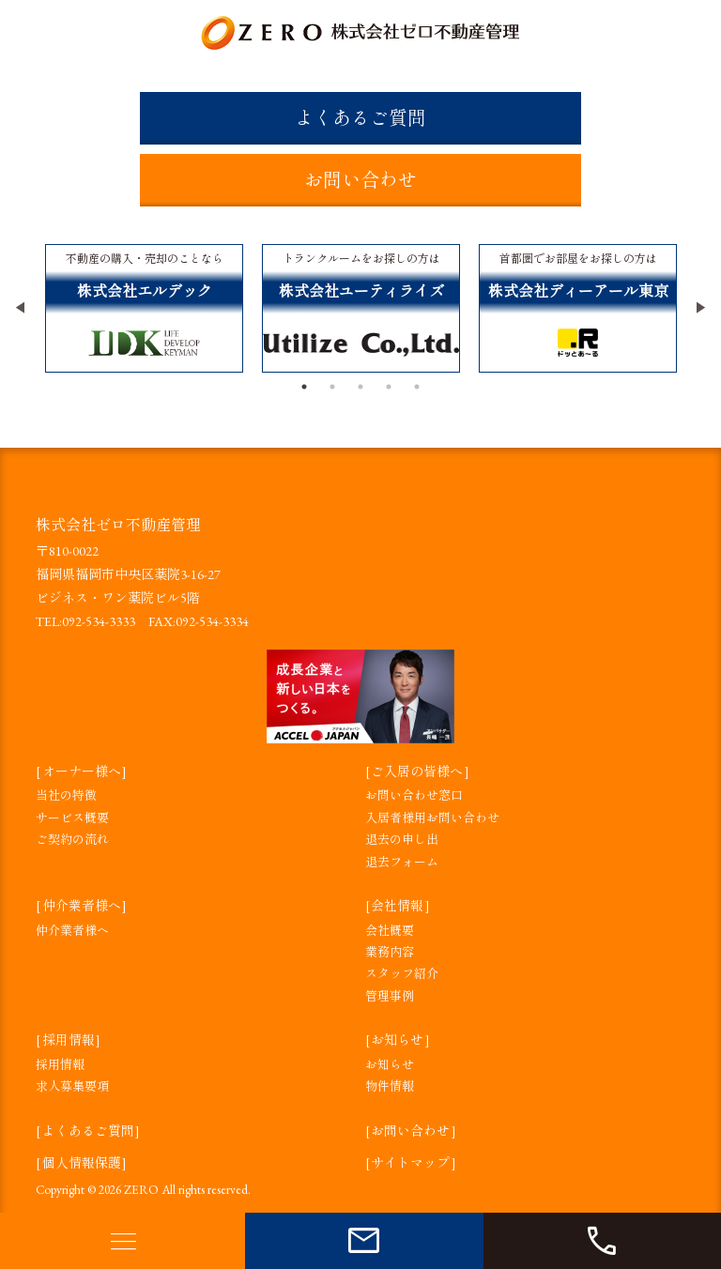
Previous (21, 307)
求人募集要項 (72, 1086)
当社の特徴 (66, 795)
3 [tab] (360, 386)
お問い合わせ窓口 (414, 795)
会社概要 (389, 931)
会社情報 (397, 905)
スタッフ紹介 (401, 974)
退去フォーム (401, 862)
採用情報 (68, 1040)
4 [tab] (388, 386)
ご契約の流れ (72, 840)
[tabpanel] (144, 309)
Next (699, 307)
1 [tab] (304, 386)
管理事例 (389, 996)
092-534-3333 (98, 621)
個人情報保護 (81, 1162)
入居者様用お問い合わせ (432, 818)
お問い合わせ (360, 180)
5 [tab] (416, 386)
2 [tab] (332, 386)
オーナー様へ (81, 771)
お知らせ (397, 1040)
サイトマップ (410, 1162)
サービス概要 (72, 818)
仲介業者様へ (81, 905)
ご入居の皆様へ (417, 771)
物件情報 (389, 1086)
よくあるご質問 (360, 118)
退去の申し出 (401, 840)
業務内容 (389, 952)
